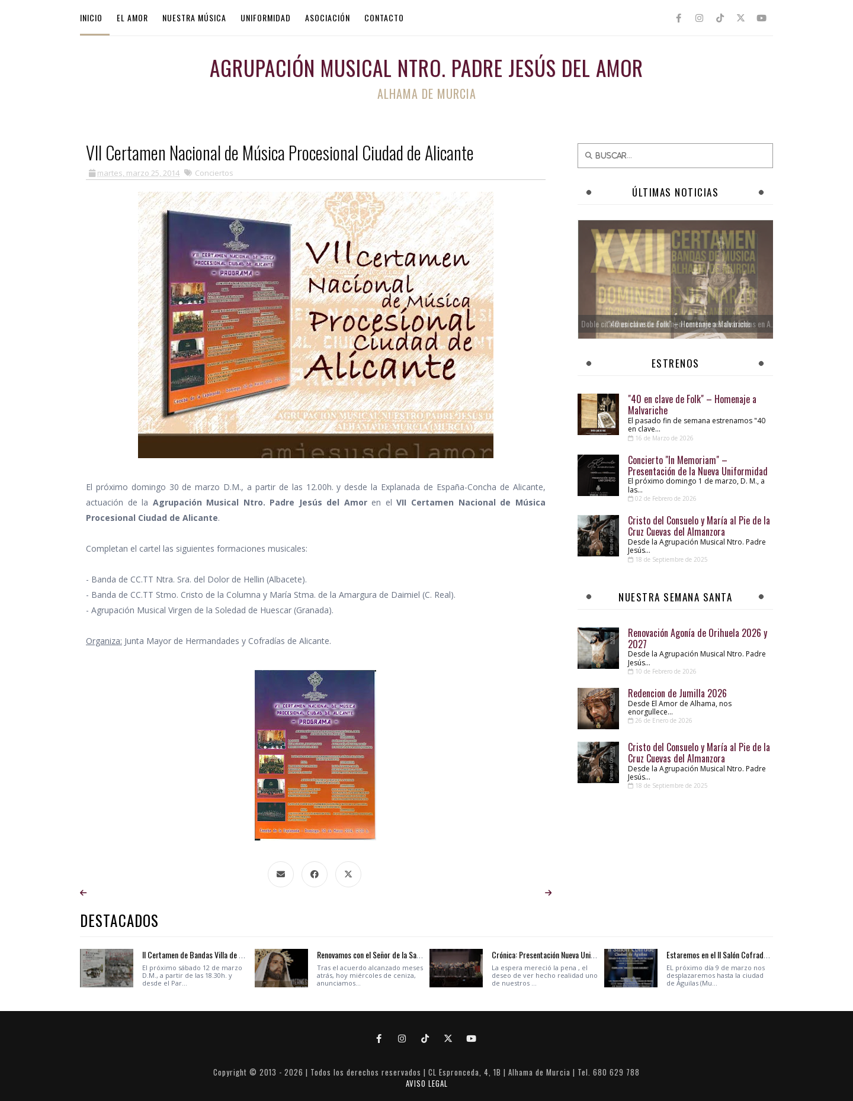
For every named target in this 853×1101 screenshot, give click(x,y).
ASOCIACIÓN (327, 17)
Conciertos (214, 173)
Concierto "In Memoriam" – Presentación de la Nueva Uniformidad (698, 465)
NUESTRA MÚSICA (194, 17)
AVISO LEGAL (427, 1083)
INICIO (91, 17)
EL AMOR (132, 17)
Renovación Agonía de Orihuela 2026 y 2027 (697, 638)
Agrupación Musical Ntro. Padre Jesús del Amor (426, 67)
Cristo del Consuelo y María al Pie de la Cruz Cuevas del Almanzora (699, 526)
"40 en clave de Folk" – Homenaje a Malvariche (692, 404)
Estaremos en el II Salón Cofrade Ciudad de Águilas (745, 954)
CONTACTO (384, 17)
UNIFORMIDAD (265, 17)
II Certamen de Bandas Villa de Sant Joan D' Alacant (221, 954)
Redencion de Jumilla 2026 (677, 693)
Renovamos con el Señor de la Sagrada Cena (384, 954)
